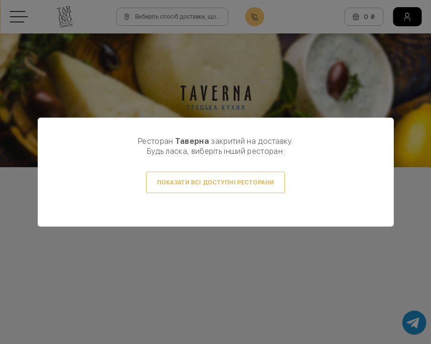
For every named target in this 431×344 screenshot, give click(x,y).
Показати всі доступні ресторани (215, 182)
